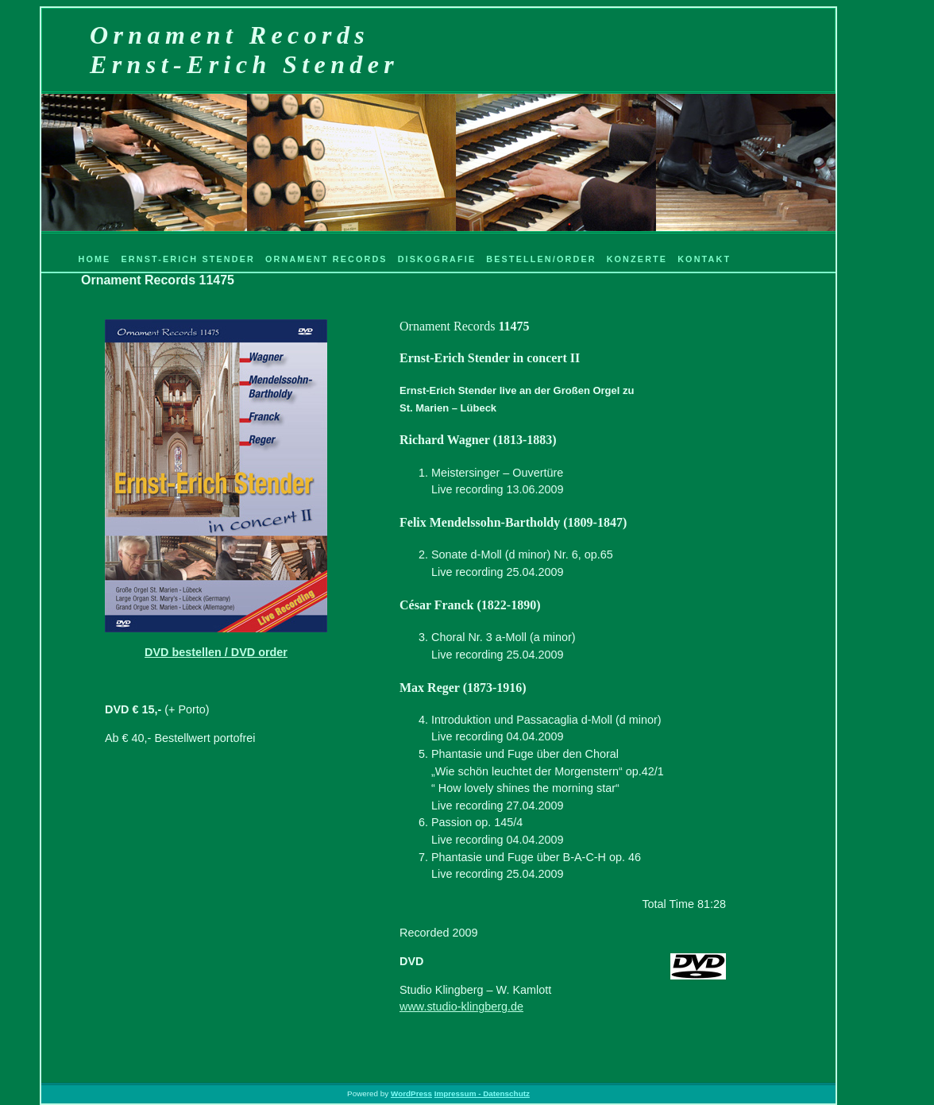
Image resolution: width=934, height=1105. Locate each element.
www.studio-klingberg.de (461, 1006)
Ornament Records (326, 259)
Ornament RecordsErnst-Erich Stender (244, 50)
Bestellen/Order (541, 259)
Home (94, 259)
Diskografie (437, 259)
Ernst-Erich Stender (188, 259)
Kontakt (704, 259)
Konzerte (637, 259)
